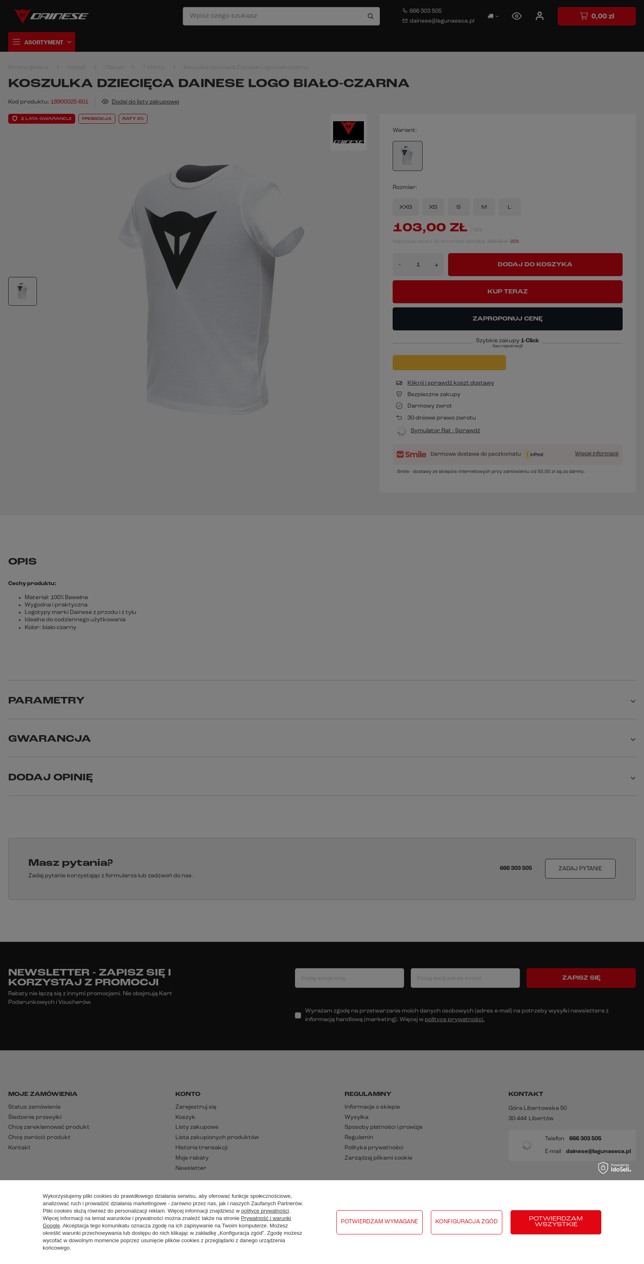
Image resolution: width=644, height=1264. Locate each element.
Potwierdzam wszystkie (556, 1222)
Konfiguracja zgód (466, 1222)
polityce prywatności (265, 1211)
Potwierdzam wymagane (379, 1222)
